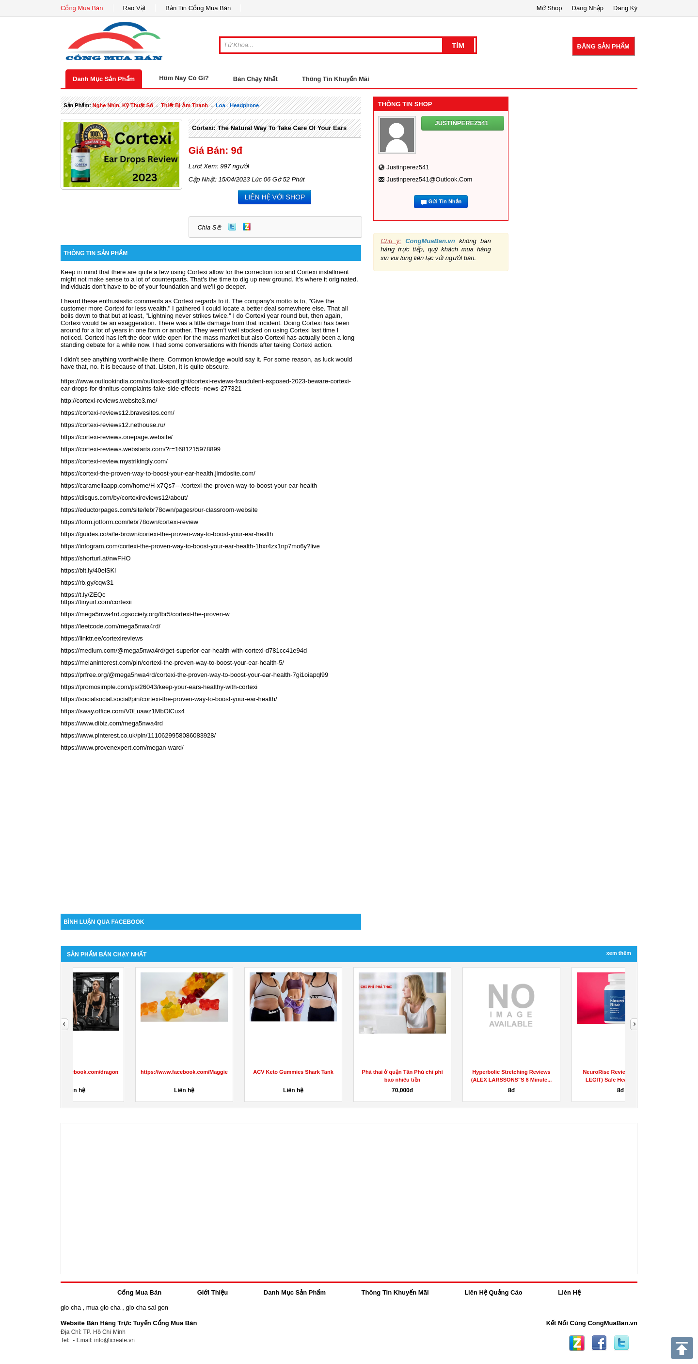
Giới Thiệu (212, 1292)
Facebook (599, 1343)
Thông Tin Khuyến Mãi (335, 78)
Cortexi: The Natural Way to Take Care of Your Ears (269, 127)
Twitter (232, 226)
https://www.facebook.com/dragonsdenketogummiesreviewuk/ (271, 1072)
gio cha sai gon (147, 1307)
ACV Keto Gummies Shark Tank (454, 1072)
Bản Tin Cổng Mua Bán (198, 8)
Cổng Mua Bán (82, 8)
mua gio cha (103, 1307)
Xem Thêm (618, 953)
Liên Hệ (569, 1292)
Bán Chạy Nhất (255, 78)
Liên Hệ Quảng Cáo (493, 1292)
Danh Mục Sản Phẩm (104, 78)
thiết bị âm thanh (184, 105)
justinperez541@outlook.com (429, 179)
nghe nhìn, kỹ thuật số (123, 105)
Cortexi (197, 272)
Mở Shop (549, 8)
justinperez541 (407, 167)
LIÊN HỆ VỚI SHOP (274, 197)
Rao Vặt (134, 8)
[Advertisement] (211, 831)
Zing (247, 226)
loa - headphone (237, 105)
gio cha (71, 1307)
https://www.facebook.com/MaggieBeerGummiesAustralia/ (375, 1072)
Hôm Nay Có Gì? (184, 78)
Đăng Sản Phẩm (603, 46)
